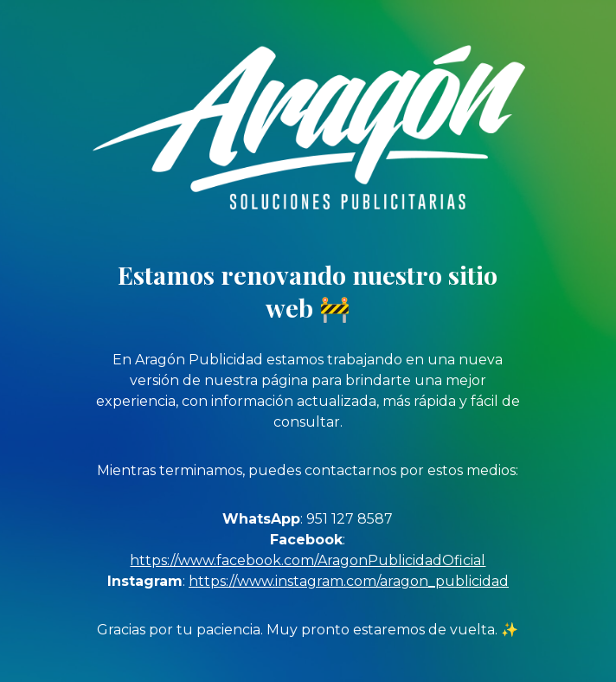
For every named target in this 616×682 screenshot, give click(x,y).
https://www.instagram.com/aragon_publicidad (349, 581)
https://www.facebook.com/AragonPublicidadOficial (307, 560)
